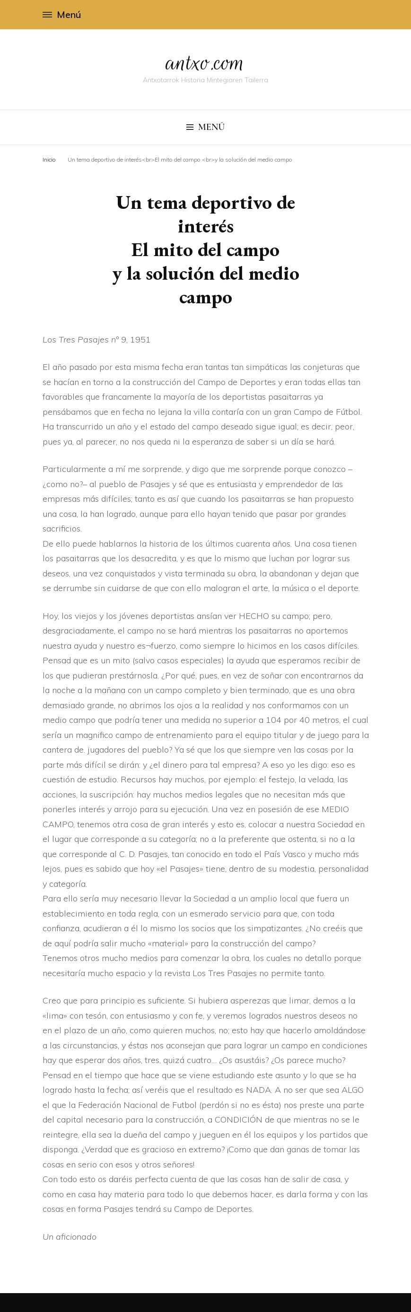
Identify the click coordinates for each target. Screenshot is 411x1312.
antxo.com (205, 62)
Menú (62, 14)
